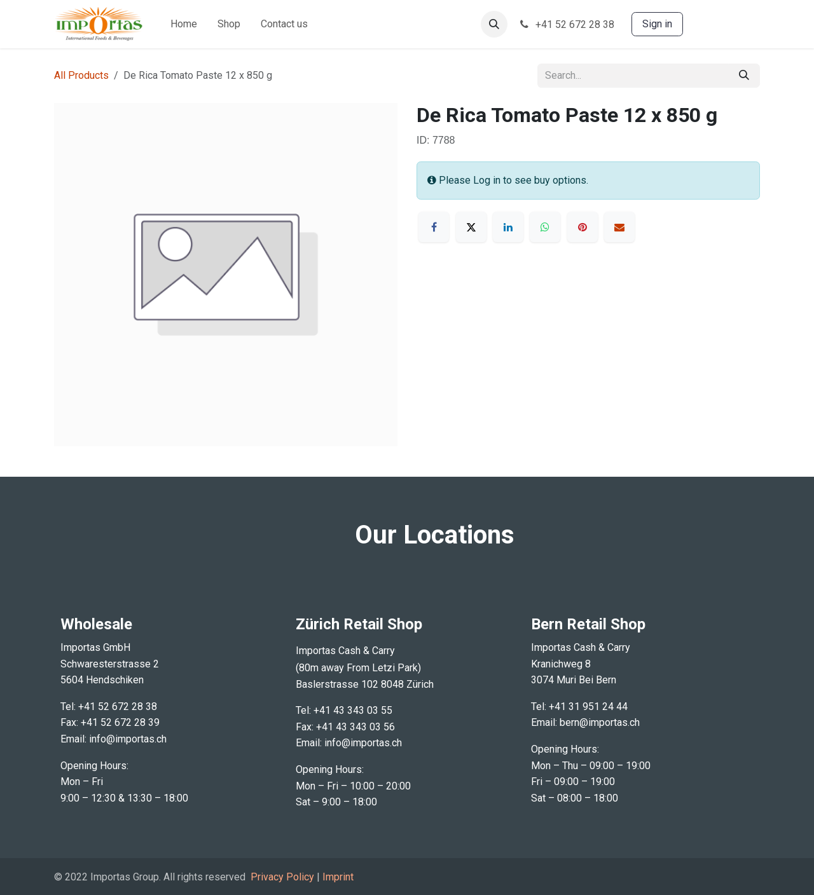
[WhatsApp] (545, 227)
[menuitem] (183, 24)
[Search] (744, 76)
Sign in (657, 24)
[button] (494, 24)
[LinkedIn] (508, 227)
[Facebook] (433, 227)
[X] (471, 227)
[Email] (619, 227)
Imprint (338, 877)
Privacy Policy (282, 877)
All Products (81, 75)
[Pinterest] (582, 227)
